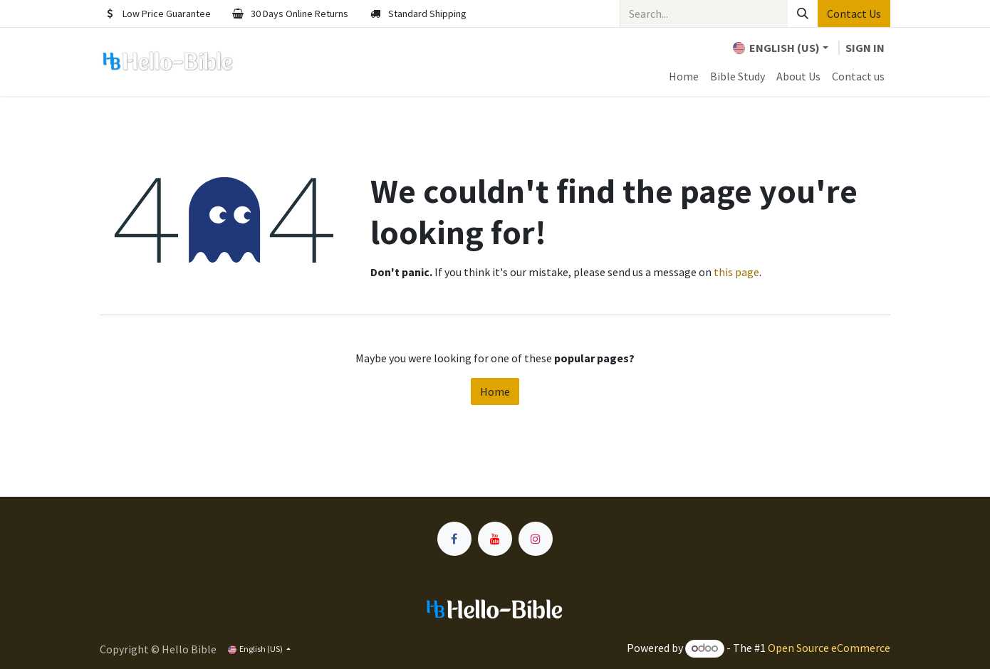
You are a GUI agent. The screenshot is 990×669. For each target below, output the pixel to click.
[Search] (803, 13)
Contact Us (854, 13)
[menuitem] (683, 76)
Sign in (865, 48)
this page (736, 272)
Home (495, 391)
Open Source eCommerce (829, 648)
